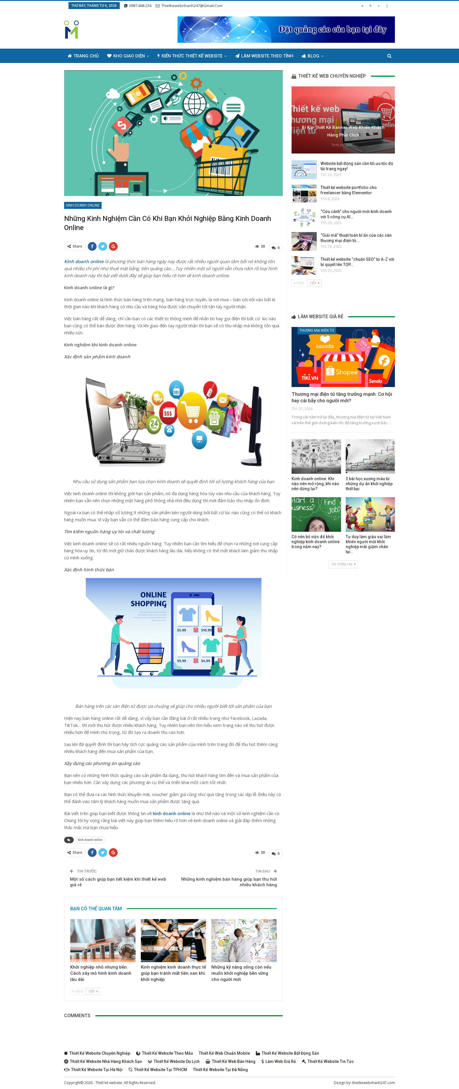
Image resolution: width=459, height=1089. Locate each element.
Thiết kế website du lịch (174, 1058)
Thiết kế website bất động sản (287, 1050)
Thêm (338, 56)
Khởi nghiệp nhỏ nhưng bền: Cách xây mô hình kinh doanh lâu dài (100, 970)
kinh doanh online (90, 838)
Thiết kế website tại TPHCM (158, 1066)
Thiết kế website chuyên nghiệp (97, 1050)
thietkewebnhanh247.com (373, 1079)
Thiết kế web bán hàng (230, 1058)
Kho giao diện (126, 56)
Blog (310, 56)
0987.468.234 (137, 5)
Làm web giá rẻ (278, 1058)
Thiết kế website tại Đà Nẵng (220, 1066)
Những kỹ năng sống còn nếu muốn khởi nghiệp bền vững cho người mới (241, 970)
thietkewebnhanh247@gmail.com (189, 5)
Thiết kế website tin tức (328, 1058)
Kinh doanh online (83, 205)
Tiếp (93, 988)
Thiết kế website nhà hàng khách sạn (103, 1058)
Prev (77, 988)
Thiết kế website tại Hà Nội (93, 1066)
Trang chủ (83, 56)
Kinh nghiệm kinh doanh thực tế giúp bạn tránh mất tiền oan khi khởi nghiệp (173, 970)
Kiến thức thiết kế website (189, 56)
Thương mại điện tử (316, 330)
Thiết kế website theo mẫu (164, 1050)
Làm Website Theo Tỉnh (264, 56)
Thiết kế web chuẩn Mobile (224, 1050)
